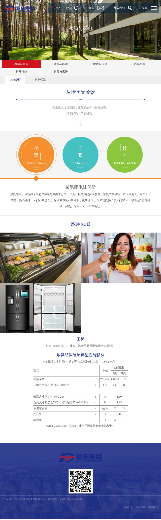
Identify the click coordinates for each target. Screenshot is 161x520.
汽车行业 (139, 64)
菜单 (144, 7)
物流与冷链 (100, 64)
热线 (64, 7)
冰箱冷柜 (15, 79)
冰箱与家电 (21, 64)
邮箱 (88, 7)
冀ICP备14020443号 (72, 500)
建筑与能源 (61, 64)
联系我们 (128, 508)
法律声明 (141, 508)
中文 (49, 7)
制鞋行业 (21, 71)
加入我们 (117, 7)
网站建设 (153, 508)
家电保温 (40, 79)
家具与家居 (61, 71)
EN (54, 7)
